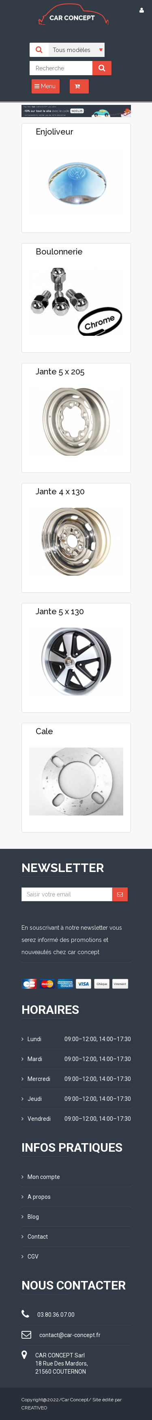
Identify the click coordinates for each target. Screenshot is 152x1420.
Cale (44, 731)
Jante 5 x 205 (60, 371)
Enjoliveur (54, 132)
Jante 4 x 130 (60, 491)
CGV (30, 1256)
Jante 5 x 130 (60, 611)
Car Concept (75, 1400)
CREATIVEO (34, 1408)
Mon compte (40, 1177)
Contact (34, 1236)
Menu (45, 86)
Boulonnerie (59, 252)
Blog (30, 1216)
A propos (36, 1197)
